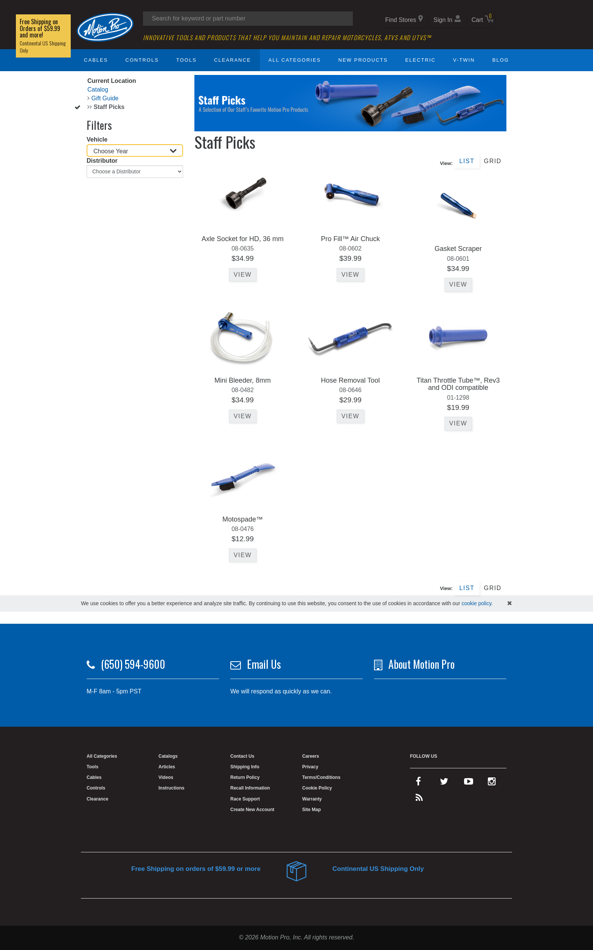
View (242, 274)
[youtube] (468, 783)
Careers (310, 756)
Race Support (245, 799)
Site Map (311, 809)
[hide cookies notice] (509, 603)
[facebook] (418, 783)
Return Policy (244, 777)
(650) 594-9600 (133, 664)
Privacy (310, 766)
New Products (363, 60)
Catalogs (168, 756)
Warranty (312, 799)
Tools (186, 60)
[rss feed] (419, 799)
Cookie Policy (317, 788)
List (466, 161)
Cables (96, 60)
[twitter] (444, 783)
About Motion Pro (421, 664)
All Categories (295, 60)
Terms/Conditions (321, 777)
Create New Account (252, 809)
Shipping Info (244, 766)
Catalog (97, 89)
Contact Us (242, 756)
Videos (165, 777)
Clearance (232, 60)
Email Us (264, 664)
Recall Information (250, 788)
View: (446, 163)
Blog (500, 60)
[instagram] (492, 783)
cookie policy (476, 603)
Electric (420, 60)
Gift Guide (104, 98)
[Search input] (248, 18)
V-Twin (464, 60)
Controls (142, 60)
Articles (166, 766)
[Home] (105, 26)
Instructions (171, 788)
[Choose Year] (135, 150)
